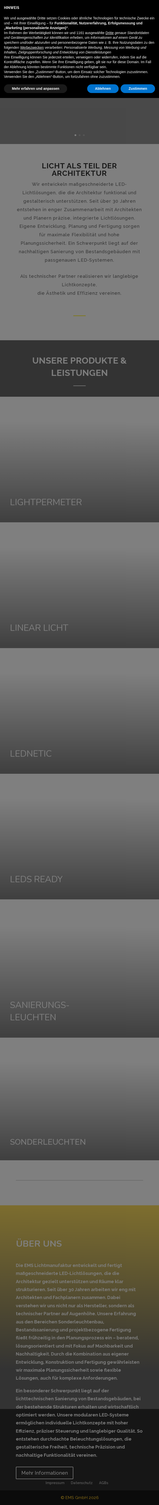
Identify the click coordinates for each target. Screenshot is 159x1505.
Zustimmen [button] (138, 1495)
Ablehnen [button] (103, 1495)
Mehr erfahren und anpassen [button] (35, 1495)
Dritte (110, 1440)
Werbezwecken (32, 1454)
